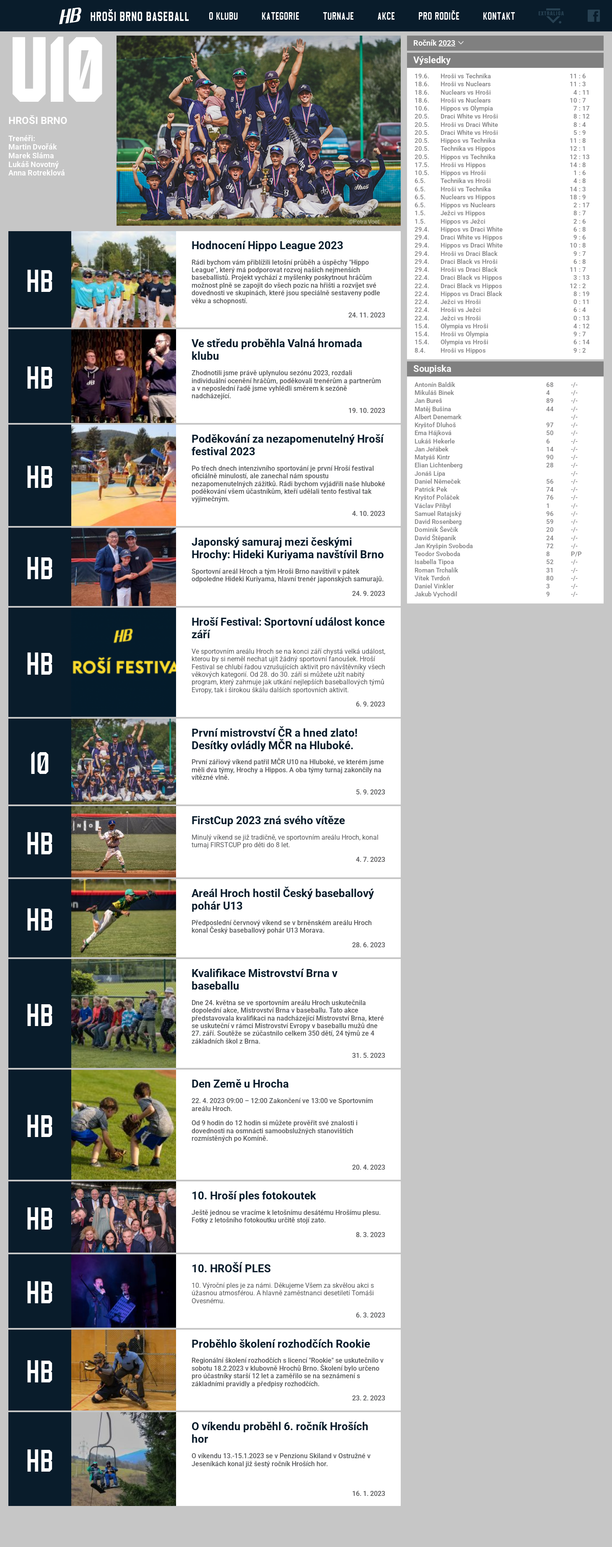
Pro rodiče (438, 15)
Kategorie (280, 15)
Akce (386, 15)
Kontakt (499, 15)
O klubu (223, 15)
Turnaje (338, 15)
